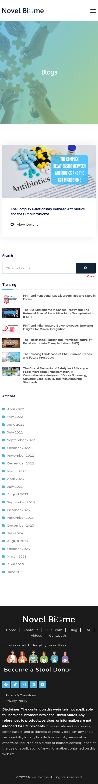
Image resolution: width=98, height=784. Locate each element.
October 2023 (18, 510)
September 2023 (21, 502)
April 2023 (15, 479)
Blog (73, 630)
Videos (36, 635)
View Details (27, 224)
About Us (30, 630)
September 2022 (21, 440)
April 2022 (15, 409)
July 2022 (15, 432)
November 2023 (20, 518)
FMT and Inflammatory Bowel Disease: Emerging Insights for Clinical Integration (58, 327)
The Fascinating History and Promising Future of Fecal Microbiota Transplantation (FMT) (57, 341)
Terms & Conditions (21, 695)
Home (11, 630)
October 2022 (18, 448)
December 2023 (20, 525)
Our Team (54, 630)
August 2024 (17, 541)
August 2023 (17, 494)
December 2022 (20, 463)
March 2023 (16, 471)
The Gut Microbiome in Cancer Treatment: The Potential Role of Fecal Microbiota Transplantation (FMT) (58, 313)
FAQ (88, 630)
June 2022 (15, 424)
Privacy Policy (16, 701)
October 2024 (18, 549)
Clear (91, 276)
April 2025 (15, 564)
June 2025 (15, 572)
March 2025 (16, 556)
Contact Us (58, 635)
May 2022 (15, 417)
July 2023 (15, 487)
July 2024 (15, 533)
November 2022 (20, 455)
